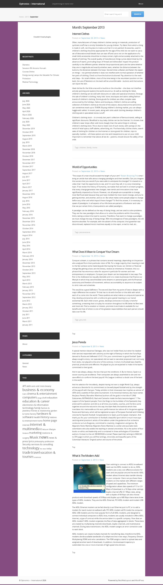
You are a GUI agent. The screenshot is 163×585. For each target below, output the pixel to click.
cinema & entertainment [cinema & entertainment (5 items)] (42, 393)
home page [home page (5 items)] (50, 420)
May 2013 (26, 276)
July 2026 (25, 101)
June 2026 (26, 104)
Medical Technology (30, 82)
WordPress (139, 580)
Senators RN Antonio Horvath (34, 68)
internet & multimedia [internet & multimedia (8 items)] (34, 426)
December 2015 (28, 218)
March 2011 (27, 321)
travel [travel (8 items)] (35, 452)
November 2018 (28, 152)
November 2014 (28, 225)
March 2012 (27, 304)
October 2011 (27, 311)
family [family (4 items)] (37, 407)
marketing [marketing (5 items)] (35, 432)
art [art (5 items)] (24, 386)
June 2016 (26, 204)
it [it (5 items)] (41, 429)
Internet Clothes (80, 34)
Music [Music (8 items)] (34, 437)
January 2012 (27, 307)
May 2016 (26, 208)
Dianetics (25, 65)
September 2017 (28, 170)
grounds (82, 320)
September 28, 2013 (89, 38)
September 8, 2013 (89, 346)
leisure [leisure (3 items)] (45, 429)
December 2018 (28, 149)
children (82, 147)
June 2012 (26, 301)
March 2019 (27, 146)
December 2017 (28, 159)
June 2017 (26, 180)
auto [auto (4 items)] (28, 385)
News (102, 38)
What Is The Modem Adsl (85, 455)
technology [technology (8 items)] (30, 448)
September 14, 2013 (89, 256)
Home (21, 17)
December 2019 (28, 128)
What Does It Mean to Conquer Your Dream (95, 252)
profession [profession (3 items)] (49, 441)
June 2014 (26, 242)
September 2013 (28, 273)
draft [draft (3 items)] (44, 397)
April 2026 (26, 111)
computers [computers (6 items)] (29, 397)
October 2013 (27, 270)
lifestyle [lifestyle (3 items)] (52, 429)
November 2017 (28, 163)
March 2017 (27, 187)
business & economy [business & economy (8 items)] (38, 390)
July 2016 (25, 201)
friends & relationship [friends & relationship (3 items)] (40, 410)
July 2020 (25, 121)
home (95, 147)
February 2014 (28, 256)
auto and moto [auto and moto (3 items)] (38, 386)
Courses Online (28, 71)
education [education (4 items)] (52, 397)
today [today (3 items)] (49, 448)
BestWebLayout (124, 580)
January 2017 (27, 190)
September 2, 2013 (89, 460)
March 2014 (27, 252)
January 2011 (27, 325)
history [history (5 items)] (45, 417)
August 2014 (27, 235)
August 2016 (27, 197)
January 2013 (27, 290)
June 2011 (26, 318)
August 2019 (27, 139)
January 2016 (27, 214)
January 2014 (27, 259)
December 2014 (28, 221)
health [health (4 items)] (37, 417)
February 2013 (28, 287)
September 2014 (28, 232)
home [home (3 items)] (40, 420)
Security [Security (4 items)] (26, 444)
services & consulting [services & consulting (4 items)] (42, 444)
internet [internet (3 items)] (25, 425)
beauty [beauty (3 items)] (48, 386)
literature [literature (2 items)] (25, 433)
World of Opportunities (84, 167)
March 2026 (27, 115)
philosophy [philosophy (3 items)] (39, 441)
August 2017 (27, 173)
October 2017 (27, 166)
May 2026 (26, 108)
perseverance (84, 232)
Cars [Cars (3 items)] (24, 394)
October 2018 (27, 156)
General (25, 363)
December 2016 (28, 194)
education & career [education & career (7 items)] (36, 401)
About (140, 4)
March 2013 (27, 283)
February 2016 (28, 211)
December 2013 (28, 263)
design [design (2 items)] (39, 398)
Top (73, 333)
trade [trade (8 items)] (26, 452)
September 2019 (28, 135)
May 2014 (26, 245)
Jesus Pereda (79, 342)
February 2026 (28, 118)
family (89, 147)
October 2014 (27, 228)
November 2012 (28, 294)
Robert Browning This (129, 176)
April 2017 (26, 183)
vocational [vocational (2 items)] (37, 457)
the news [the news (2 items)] (43, 449)
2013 (27, 17)
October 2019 (27, 132)
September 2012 (28, 297)
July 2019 (25, 142)
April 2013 (26, 280)
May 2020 (26, 125)
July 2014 (25, 239)
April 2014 (26, 249)
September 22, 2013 (89, 171)
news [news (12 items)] (44, 437)
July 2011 (25, 314)
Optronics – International (32, 3)
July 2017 (25, 177)
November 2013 (28, 266)
